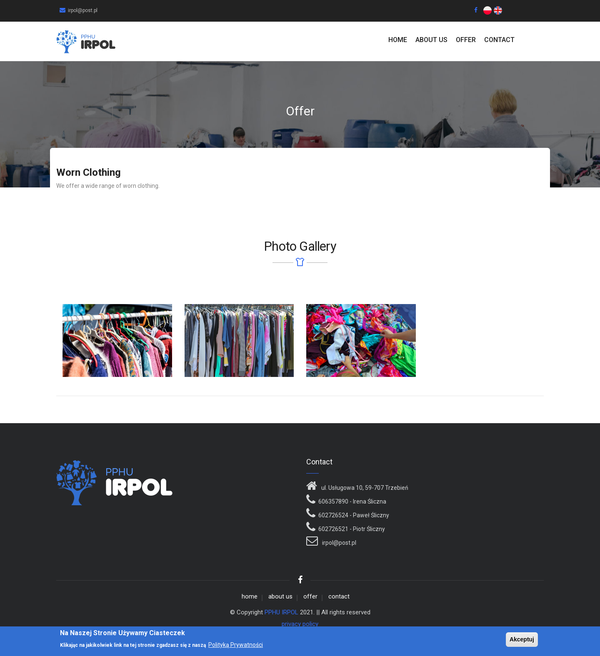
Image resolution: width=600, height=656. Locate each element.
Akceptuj (522, 640)
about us (431, 40)
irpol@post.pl (338, 542)
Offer (466, 40)
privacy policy (300, 624)
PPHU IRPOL (281, 612)
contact (499, 40)
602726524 (333, 515)
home (397, 40)
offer (310, 596)
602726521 (333, 529)
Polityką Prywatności (235, 645)
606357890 (333, 501)
